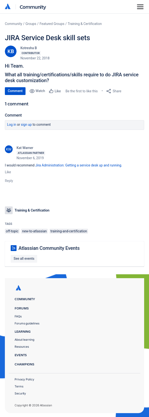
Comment (15, 91)
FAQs (18, 316)
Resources (22, 346)
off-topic (12, 231)
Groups (31, 24)
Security (20, 393)
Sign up (26, 124)
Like (8, 172)
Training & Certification (85, 24)
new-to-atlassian (34, 231)
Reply (9, 181)
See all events (24, 258)
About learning (24, 339)
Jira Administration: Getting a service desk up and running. (78, 165)
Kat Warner (25, 148)
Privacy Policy (24, 379)
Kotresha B (28, 48)
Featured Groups (52, 24)
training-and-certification (69, 231)
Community (33, 6)
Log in (11, 124)
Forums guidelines (27, 323)
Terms (19, 386)
